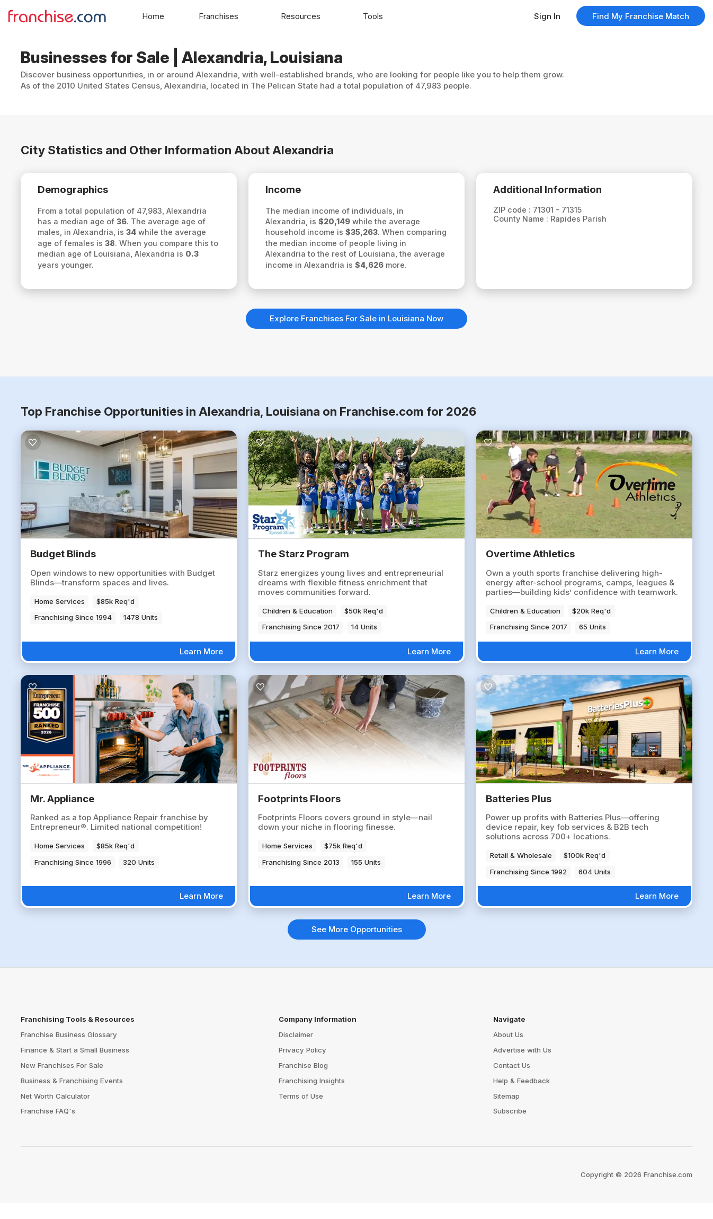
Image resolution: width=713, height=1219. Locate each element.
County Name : (525, 221)
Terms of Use (301, 1111)
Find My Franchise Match (640, 16)
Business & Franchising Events (72, 1096)
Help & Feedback (521, 1096)
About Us (508, 1050)
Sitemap (506, 1111)
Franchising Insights (312, 1096)
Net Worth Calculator (55, 1111)
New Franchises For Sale (62, 1081)
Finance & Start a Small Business (75, 1066)
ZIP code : (516, 211)
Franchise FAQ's (48, 1126)
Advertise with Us (522, 1066)
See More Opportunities (356, 945)
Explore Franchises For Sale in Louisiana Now (356, 334)
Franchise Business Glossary (69, 1050)
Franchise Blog (303, 1081)
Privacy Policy (302, 1066)
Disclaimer (296, 1050)
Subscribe (510, 1126)
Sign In (547, 16)
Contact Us (511, 1081)
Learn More (201, 667)
